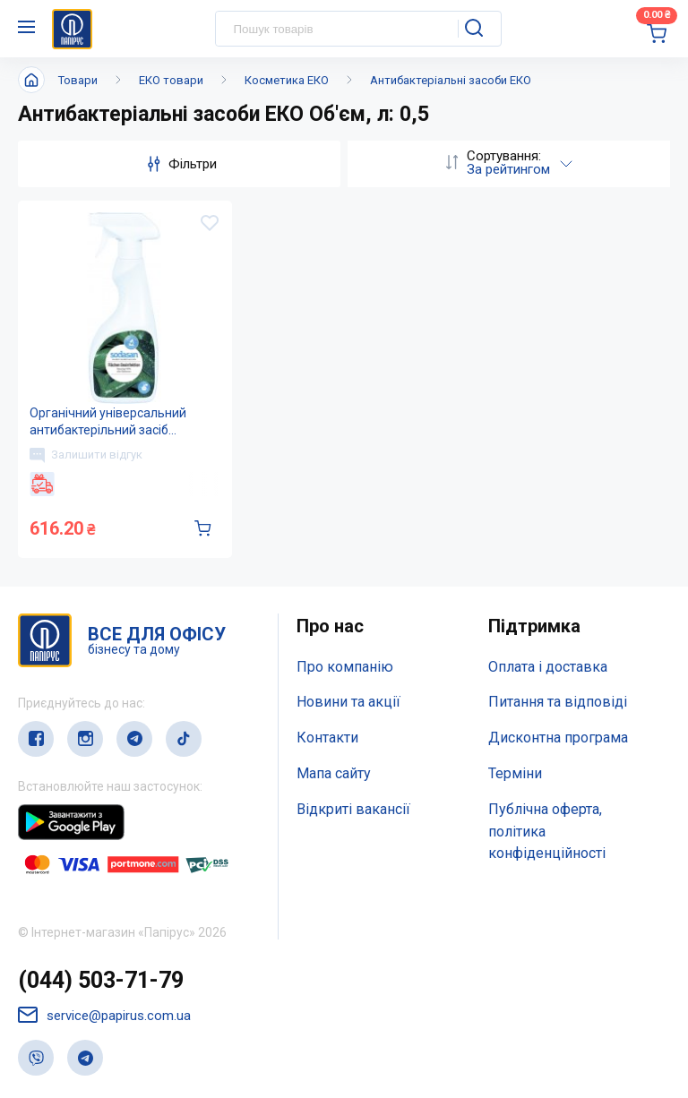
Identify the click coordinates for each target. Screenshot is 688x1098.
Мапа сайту (334, 773)
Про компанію (345, 666)
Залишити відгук (86, 455)
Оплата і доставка (547, 666)
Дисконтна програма (558, 737)
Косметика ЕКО (287, 80)
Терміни (515, 773)
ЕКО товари (171, 80)
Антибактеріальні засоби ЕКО (450, 80)
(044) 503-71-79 (101, 980)
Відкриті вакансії (353, 809)
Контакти (327, 737)
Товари (78, 80)
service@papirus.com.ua (104, 1015)
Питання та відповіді (557, 701)
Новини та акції (348, 701)
